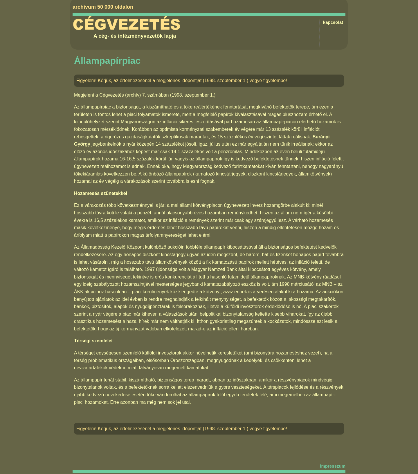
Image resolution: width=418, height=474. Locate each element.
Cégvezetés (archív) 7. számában (134, 95)
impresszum (332, 466)
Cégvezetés (127, 25)
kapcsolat (333, 22)
